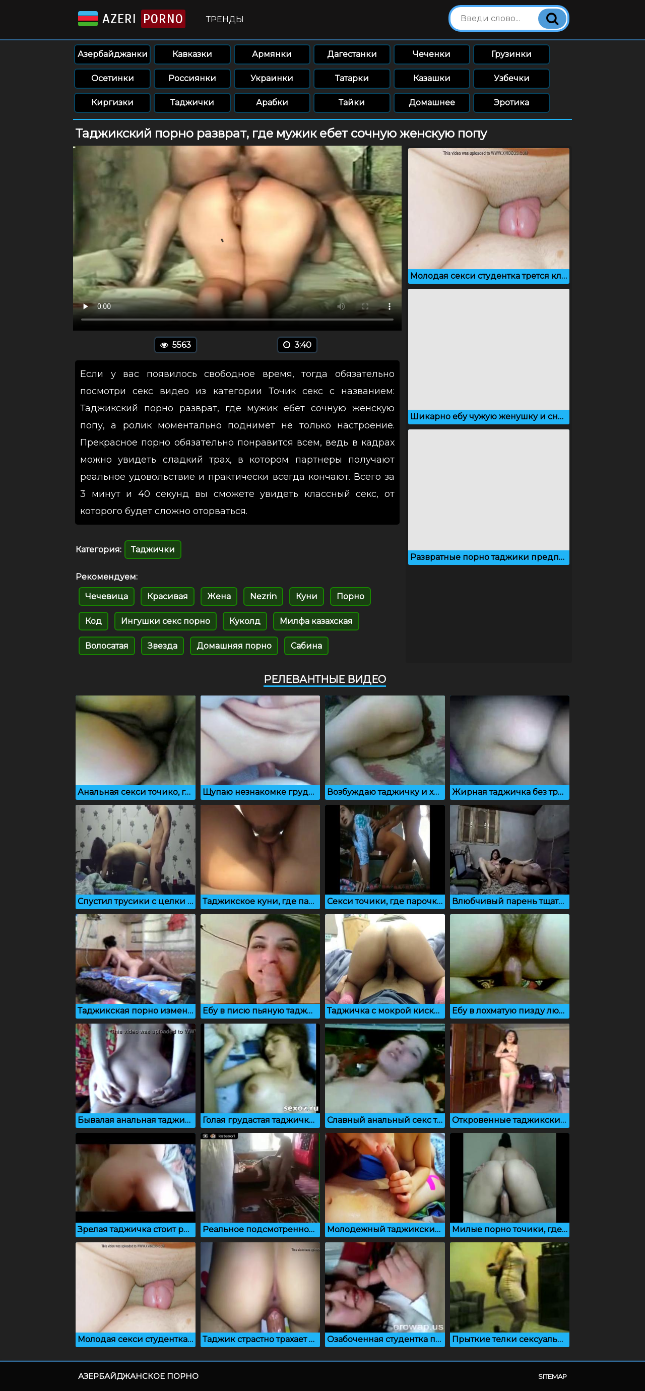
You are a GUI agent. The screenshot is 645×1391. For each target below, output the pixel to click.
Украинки (271, 78)
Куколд (245, 621)
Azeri (130, 19)
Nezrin (263, 596)
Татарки (352, 78)
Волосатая (106, 646)
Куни (306, 596)
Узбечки (512, 78)
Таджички (192, 102)
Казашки (431, 78)
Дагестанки (352, 54)
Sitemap (552, 1376)
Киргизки (112, 102)
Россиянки (192, 78)
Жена (219, 596)
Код (93, 621)
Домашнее (432, 102)
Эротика (511, 102)
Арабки (272, 102)
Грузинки (511, 54)
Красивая (167, 596)
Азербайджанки (113, 54)
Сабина (306, 646)
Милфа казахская (316, 621)
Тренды (225, 19)
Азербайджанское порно (138, 1376)
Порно (350, 596)
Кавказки (192, 54)
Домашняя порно (234, 646)
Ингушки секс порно (165, 621)
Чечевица (106, 596)
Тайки (352, 102)
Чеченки (431, 54)
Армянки (272, 54)
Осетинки (112, 78)
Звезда (162, 646)
